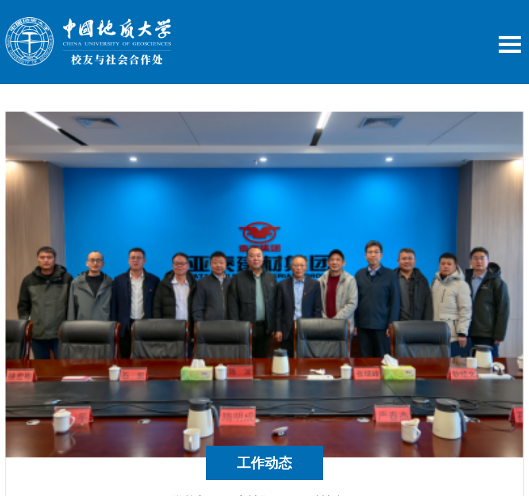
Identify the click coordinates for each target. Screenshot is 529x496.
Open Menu (509, 44)
